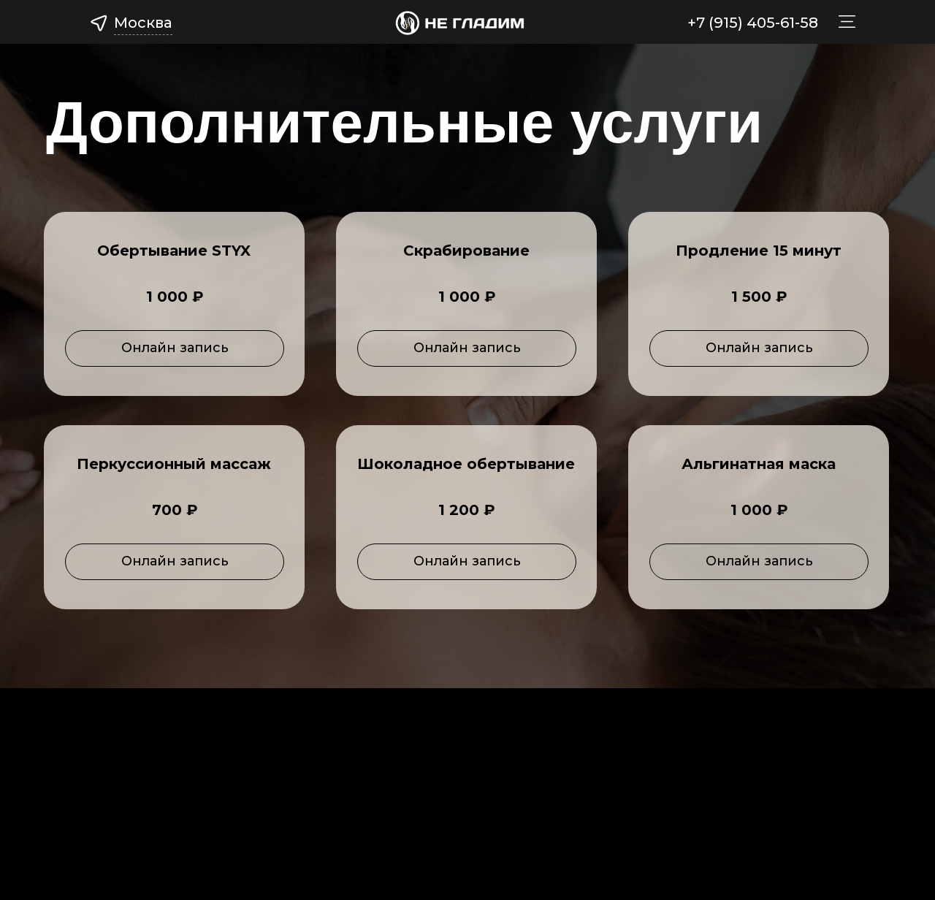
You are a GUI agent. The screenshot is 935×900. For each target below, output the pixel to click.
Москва (143, 22)
